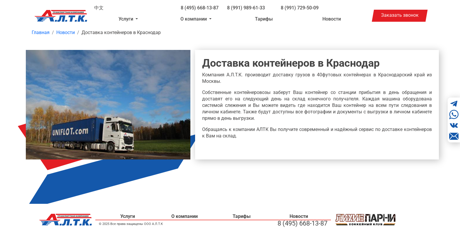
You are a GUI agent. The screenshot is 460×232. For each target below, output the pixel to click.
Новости (331, 19)
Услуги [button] (126, 19)
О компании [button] (194, 19)
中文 (99, 8)
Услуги (127, 216)
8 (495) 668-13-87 (200, 8)
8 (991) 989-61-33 (246, 8)
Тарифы (264, 19)
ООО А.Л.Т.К (153, 224)
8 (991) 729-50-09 (300, 8)
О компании (184, 216)
